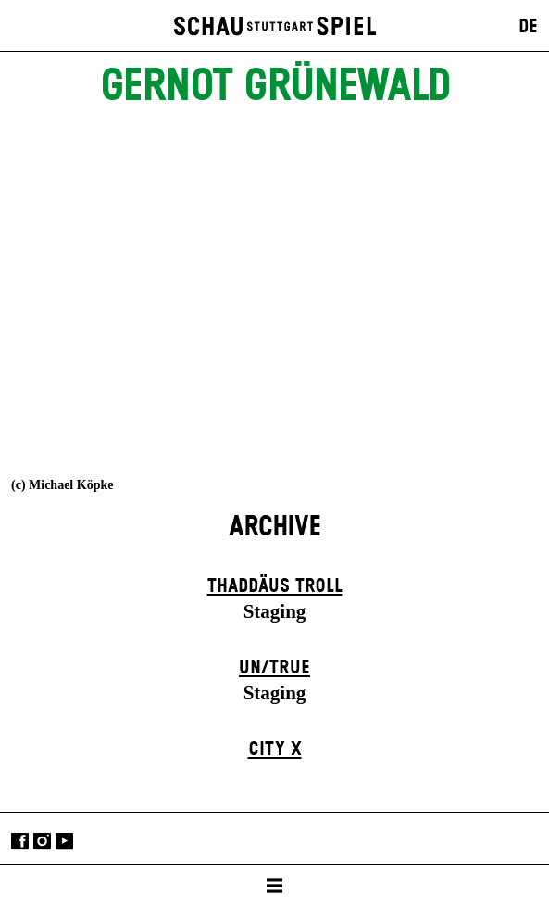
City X (275, 749)
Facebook (20, 840)
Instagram (42, 840)
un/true (274, 668)
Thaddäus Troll (275, 586)
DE (528, 27)
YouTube (64, 840)
